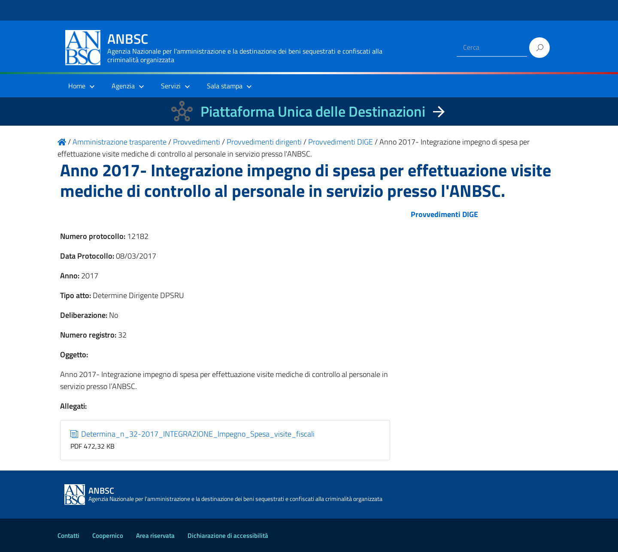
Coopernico (107, 535)
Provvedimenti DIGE (444, 214)
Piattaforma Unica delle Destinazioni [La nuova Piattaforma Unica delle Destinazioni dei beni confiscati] (312, 111)
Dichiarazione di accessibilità (228, 535)
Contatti (68, 535)
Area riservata (155, 535)
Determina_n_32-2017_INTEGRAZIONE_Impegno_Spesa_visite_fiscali (192, 434)
